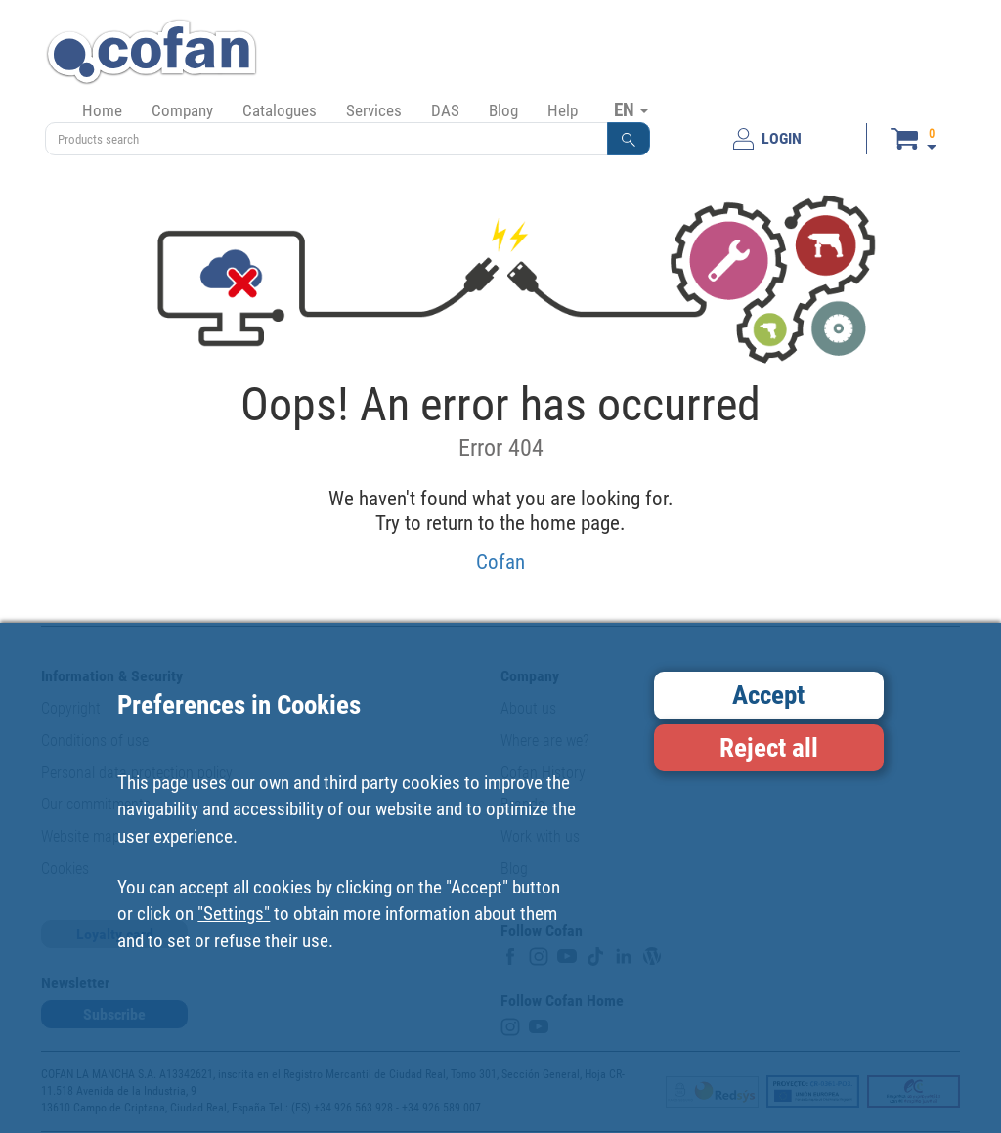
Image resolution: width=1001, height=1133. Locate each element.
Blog (503, 110)
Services (374, 110)
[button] (628, 138)
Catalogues (279, 110)
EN (631, 109)
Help (562, 110)
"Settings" (233, 913)
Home (102, 110)
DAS (445, 110)
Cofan (500, 561)
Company (182, 110)
